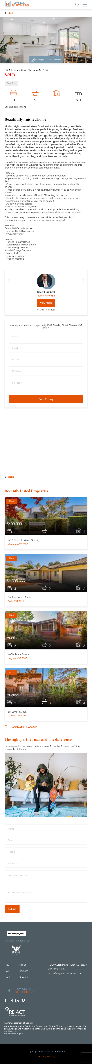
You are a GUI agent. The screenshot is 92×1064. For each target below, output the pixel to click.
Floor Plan (11, 83)
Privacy (51, 1056)
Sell (7, 970)
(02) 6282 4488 (56, 969)
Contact (23, 977)
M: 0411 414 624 (46, 309)
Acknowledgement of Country (18, 1023)
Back (9, 13)
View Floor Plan (54, 59)
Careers (23, 970)
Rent (7, 977)
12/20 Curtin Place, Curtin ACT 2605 (67, 964)
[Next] (83, 280)
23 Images (37, 59)
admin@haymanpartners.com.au (65, 973)
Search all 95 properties (21, 726)
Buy (7, 964)
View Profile (46, 302)
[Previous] (9, 280)
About (22, 964)
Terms (41, 1056)
